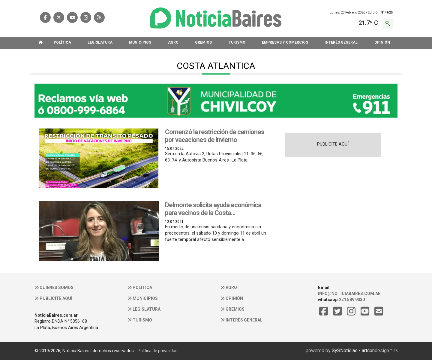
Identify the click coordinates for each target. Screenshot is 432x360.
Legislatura (144, 309)
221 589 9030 (352, 299)
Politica (140, 287)
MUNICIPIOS (140, 42)
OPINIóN (382, 42)
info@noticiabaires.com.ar (349, 293)
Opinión (231, 298)
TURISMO (237, 42)
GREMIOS (203, 42)
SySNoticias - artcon (353, 350)
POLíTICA (62, 42)
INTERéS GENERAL (341, 42)
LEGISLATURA (100, 42)
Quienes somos (54, 287)
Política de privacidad (158, 350)
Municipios (143, 298)
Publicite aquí (53, 298)
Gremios (232, 309)
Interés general (241, 320)
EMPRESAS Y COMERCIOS (285, 42)
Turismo (140, 320)
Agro (228, 287)
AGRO (173, 42)
